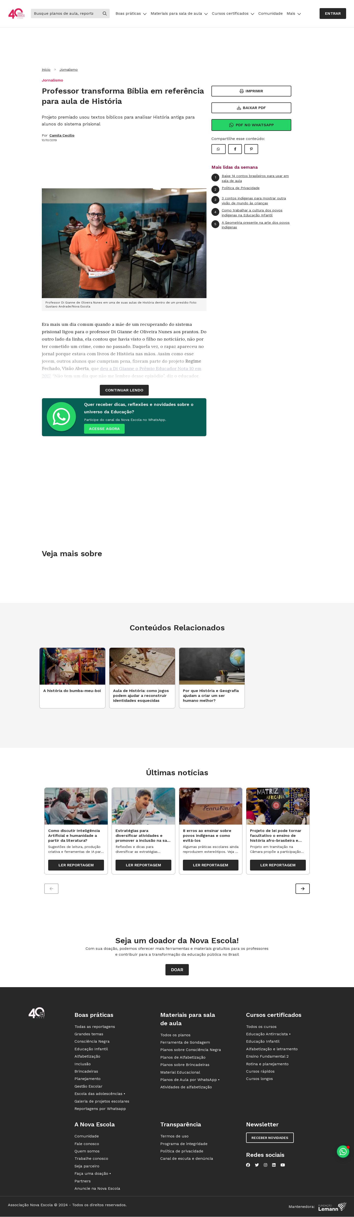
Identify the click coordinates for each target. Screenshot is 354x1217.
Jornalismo (68, 69)
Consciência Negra (92, 1042)
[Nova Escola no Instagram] (265, 1166)
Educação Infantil (91, 1049)
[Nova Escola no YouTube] (282, 1166)
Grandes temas (88, 1034)
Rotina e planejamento (267, 1064)
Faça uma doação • (92, 1174)
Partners (82, 1181)
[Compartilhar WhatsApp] (218, 149)
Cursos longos (259, 1079)
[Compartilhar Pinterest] (251, 149)
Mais (294, 13)
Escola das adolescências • (99, 1094)
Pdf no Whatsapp (251, 125)
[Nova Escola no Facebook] (248, 1166)
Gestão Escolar (88, 1087)
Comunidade (270, 13)
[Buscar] (65, 13)
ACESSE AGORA (104, 428)
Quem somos (87, 1151)
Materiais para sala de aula (179, 13)
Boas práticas (131, 13)
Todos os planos (175, 1035)
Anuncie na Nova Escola (97, 1189)
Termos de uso (174, 1137)
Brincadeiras (86, 1072)
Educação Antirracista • (268, 1034)
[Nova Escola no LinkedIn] (274, 1166)
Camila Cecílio (61, 135)
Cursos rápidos (260, 1072)
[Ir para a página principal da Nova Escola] (16, 13)
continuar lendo (124, 390)
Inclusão (82, 1064)
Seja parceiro (86, 1166)
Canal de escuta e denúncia (186, 1159)
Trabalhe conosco (91, 1159)
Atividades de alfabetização (186, 1088)
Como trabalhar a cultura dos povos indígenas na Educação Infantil (246, 212)
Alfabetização (87, 1057)
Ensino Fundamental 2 (267, 1057)
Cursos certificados (233, 13)
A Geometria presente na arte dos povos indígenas (250, 224)
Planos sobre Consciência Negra (190, 1050)
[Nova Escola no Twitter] (257, 1166)
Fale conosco (86, 1144)
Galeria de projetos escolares (101, 1102)
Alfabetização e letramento (272, 1049)
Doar (177, 970)
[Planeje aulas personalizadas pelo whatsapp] (343, 1151)
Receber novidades (269, 1139)
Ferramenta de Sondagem (185, 1043)
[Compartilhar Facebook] (235, 149)
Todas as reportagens (94, 1027)
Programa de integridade (183, 1144)
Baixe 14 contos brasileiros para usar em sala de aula (250, 178)
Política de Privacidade (235, 190)
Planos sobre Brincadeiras (184, 1065)
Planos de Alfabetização (183, 1058)
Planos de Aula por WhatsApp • (190, 1080)
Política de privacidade (181, 1151)
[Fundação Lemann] (332, 1207)
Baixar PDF (251, 107)
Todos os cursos (261, 1027)
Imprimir (251, 91)
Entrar (333, 13)
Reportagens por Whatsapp (100, 1109)
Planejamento (87, 1079)
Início (46, 69)
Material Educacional (180, 1073)
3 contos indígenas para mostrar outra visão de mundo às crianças (248, 200)
